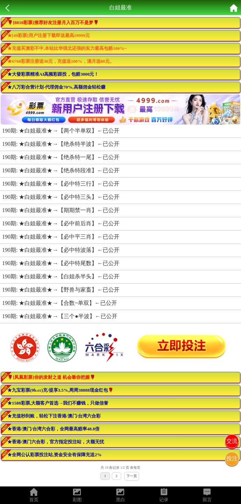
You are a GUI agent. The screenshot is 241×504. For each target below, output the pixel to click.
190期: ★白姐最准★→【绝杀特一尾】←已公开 (60, 157)
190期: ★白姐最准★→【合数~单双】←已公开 (59, 303)
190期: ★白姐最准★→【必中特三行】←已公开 (60, 184)
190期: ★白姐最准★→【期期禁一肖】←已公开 (60, 210)
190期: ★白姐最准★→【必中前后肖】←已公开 (60, 223)
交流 (232, 441)
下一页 (131, 476)
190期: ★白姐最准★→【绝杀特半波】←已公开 (60, 144)
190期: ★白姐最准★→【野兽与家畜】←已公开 (60, 290)
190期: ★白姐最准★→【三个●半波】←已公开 (59, 316)
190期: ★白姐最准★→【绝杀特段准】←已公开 (60, 170)
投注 (232, 458)
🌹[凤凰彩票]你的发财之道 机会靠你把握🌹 (51, 377)
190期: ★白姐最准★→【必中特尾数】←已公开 (60, 263)
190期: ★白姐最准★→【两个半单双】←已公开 (60, 131)
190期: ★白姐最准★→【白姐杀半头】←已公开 (60, 276)
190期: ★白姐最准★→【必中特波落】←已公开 (60, 250)
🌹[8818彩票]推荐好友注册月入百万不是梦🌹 (53, 22)
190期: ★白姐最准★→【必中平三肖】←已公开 (60, 237)
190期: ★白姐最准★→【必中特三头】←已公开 (60, 197)
